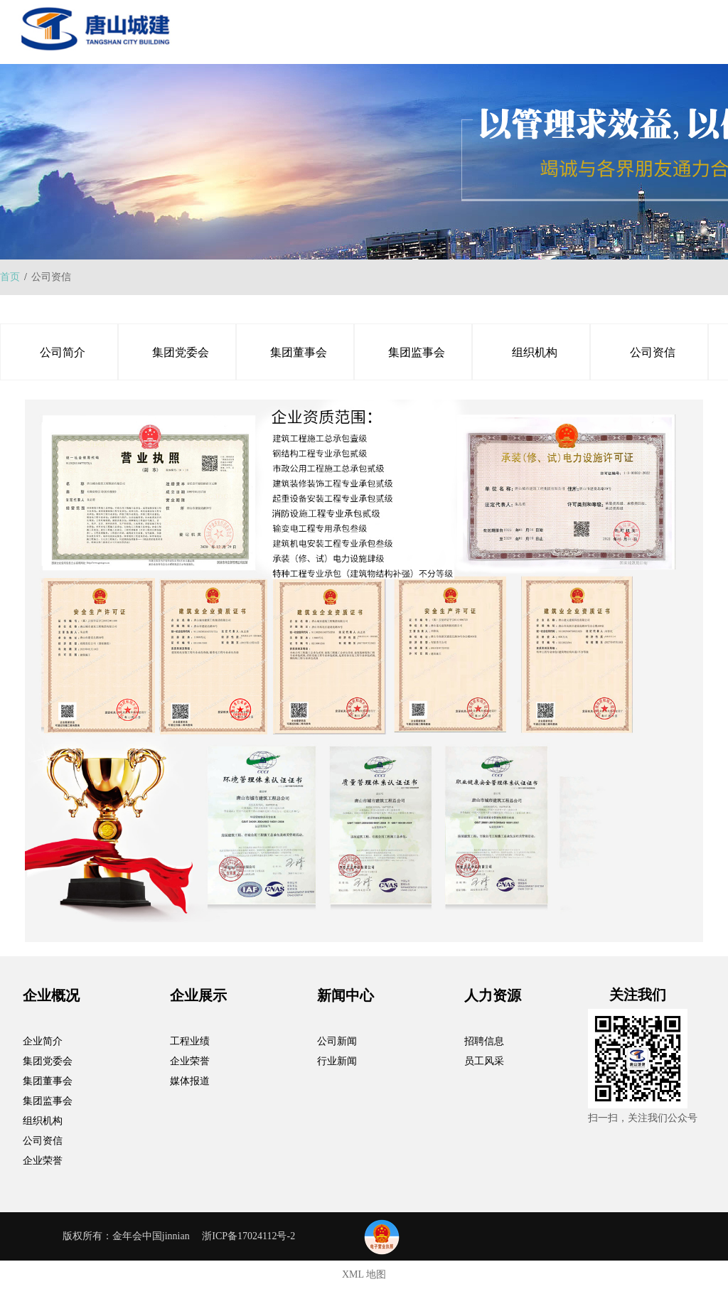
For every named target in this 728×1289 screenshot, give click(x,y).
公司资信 (652, 352)
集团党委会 (180, 352)
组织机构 (534, 352)
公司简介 (62, 352)
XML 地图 (364, 1274)
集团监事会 (416, 352)
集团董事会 (298, 352)
